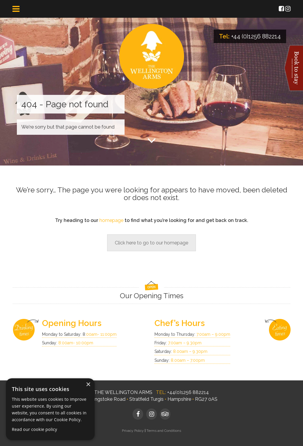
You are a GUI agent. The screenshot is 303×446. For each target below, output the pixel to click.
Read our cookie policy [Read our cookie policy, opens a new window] (34, 429)
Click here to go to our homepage (151, 243)
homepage (111, 220)
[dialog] (50, 409)
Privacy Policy (133, 431)
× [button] (88, 384)
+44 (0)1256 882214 (256, 36)
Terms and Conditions (163, 431)
